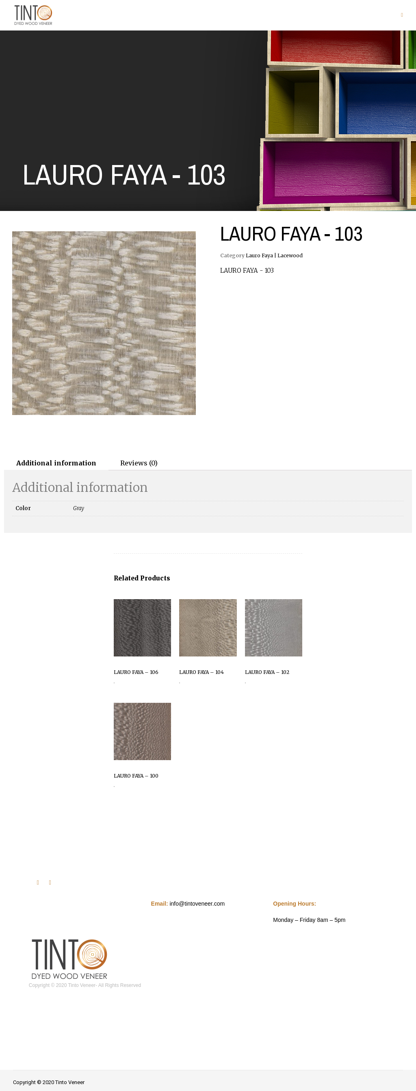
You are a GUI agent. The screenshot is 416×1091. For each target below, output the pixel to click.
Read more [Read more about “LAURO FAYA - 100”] (114, 786)
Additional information (56, 463)
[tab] (56, 463)
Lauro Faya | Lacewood (274, 255)
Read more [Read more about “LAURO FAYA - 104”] (179, 682)
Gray (78, 508)
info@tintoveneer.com (197, 903)
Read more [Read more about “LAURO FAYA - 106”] (114, 682)
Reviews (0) (139, 463)
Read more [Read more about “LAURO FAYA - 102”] (245, 682)
